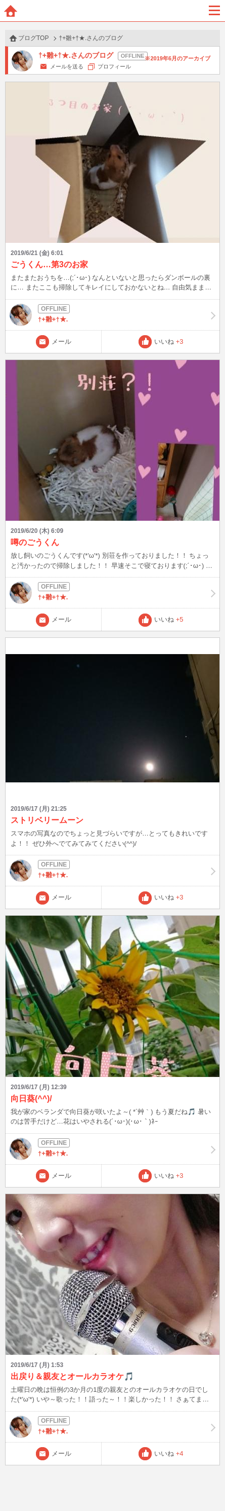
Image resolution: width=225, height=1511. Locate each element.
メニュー (214, 10)
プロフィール (114, 66)
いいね (169, 341)
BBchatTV (112, 10)
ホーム (10, 10)
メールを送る (66, 66)
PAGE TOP (207, 1484)
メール (61, 341)
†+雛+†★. (112, 315)
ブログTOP (33, 38)
